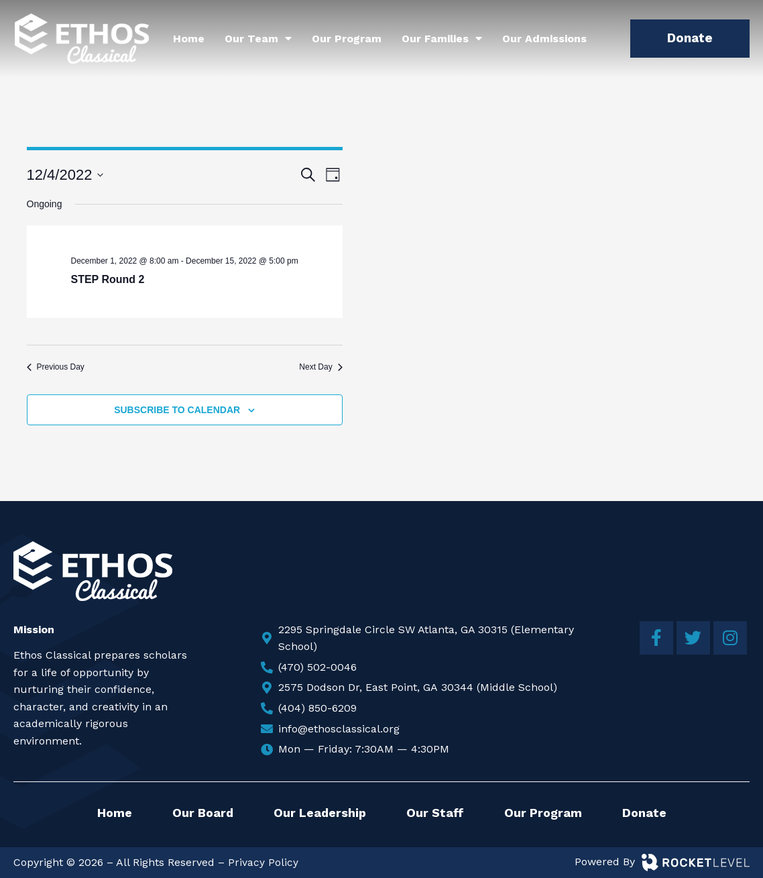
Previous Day (55, 367)
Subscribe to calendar (177, 409)
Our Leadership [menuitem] (320, 813)
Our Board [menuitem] (202, 813)
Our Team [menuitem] (258, 38)
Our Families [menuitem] (442, 38)
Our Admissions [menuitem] (544, 38)
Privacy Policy (263, 862)
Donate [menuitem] (644, 813)
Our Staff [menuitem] (435, 813)
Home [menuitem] (188, 38)
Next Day (320, 367)
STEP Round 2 (108, 279)
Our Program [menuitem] (347, 38)
